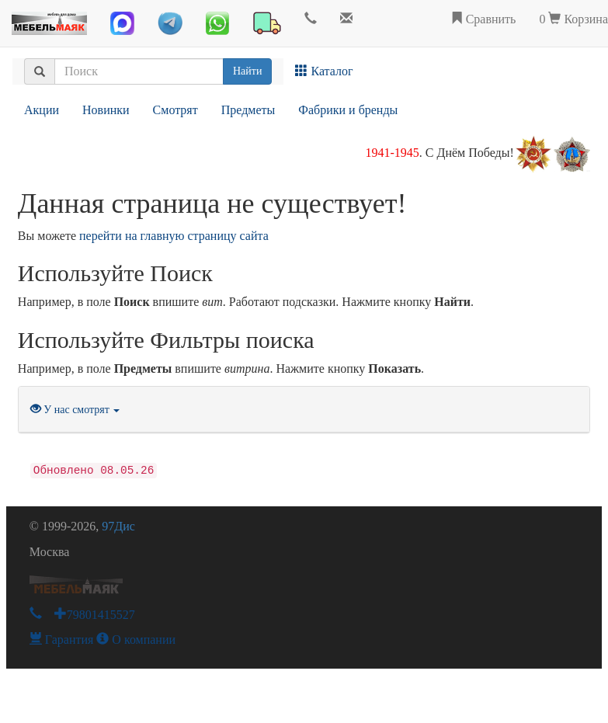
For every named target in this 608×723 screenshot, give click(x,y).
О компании (135, 639)
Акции (41, 109)
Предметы (248, 109)
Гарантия (62, 639)
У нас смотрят (75, 409)
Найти (247, 71)
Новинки (106, 109)
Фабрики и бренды (348, 109)
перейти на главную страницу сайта (174, 235)
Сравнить (483, 19)
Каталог (324, 71)
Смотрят (175, 109)
